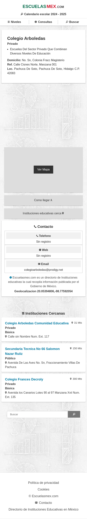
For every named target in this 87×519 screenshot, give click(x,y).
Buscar (72, 21)
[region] (43, 116)
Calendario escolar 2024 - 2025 (43, 14)
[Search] (74, 414)
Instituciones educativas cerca (43, 213)
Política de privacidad (43, 483)
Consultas (43, 21)
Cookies (43, 489)
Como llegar (43, 200)
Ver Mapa (43, 169)
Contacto (43, 503)
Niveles (14, 21)
